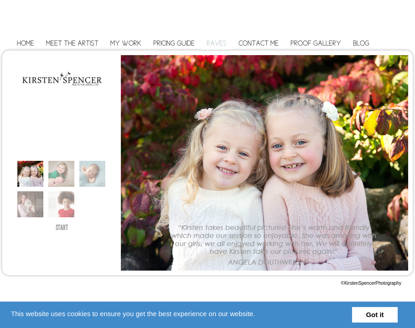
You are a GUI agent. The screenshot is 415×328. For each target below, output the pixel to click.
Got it (375, 314)
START (62, 229)
